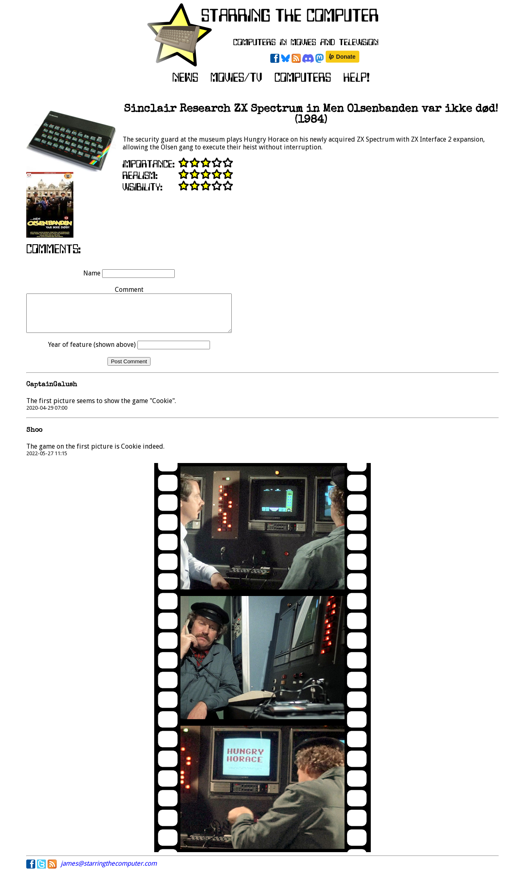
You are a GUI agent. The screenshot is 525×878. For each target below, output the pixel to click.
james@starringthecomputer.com (109, 871)
